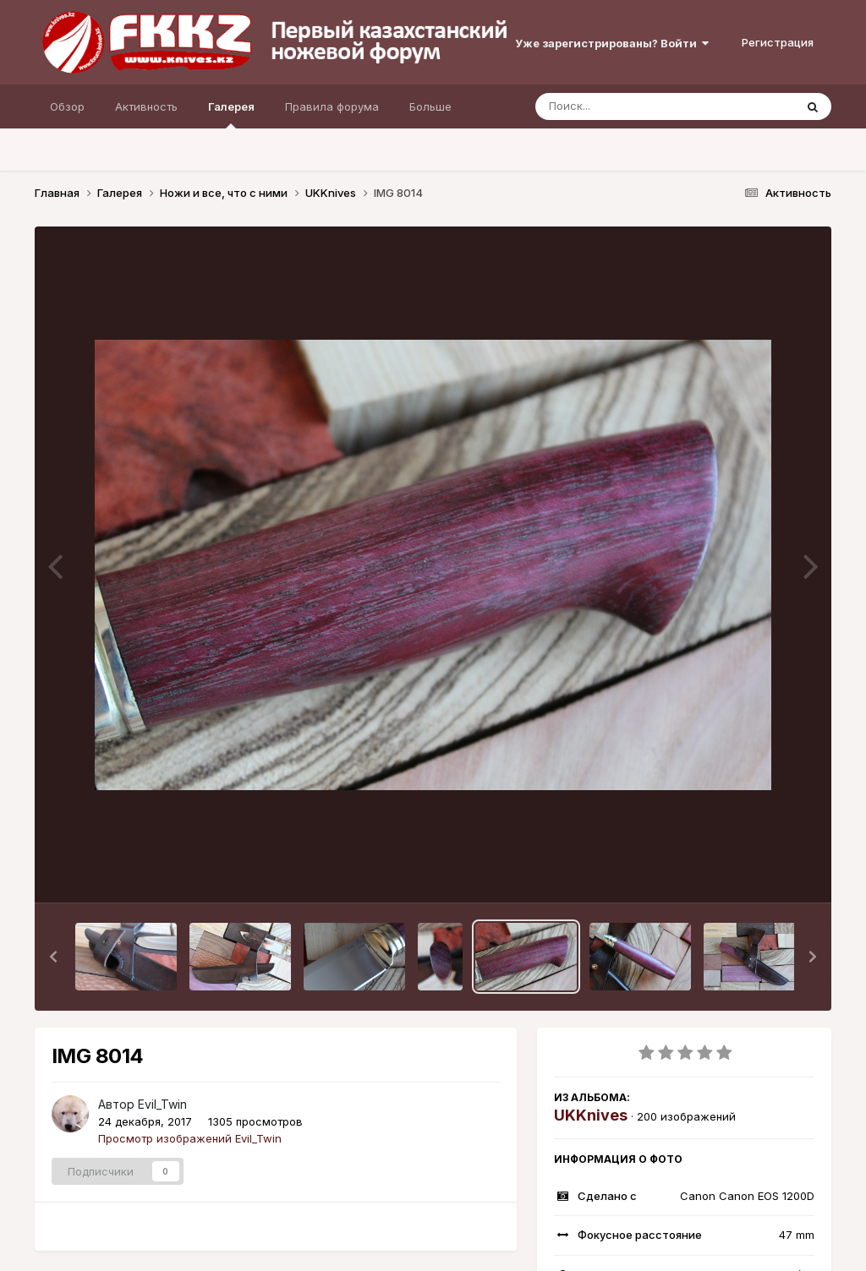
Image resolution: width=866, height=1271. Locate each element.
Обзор (67, 106)
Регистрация (778, 42)
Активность (146, 106)
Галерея (231, 114)
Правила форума (332, 106)
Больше (430, 106)
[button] (53, 956)
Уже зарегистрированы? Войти (612, 43)
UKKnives (591, 1115)
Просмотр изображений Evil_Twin (190, 1138)
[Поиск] (632, 106)
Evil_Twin (162, 1104)
